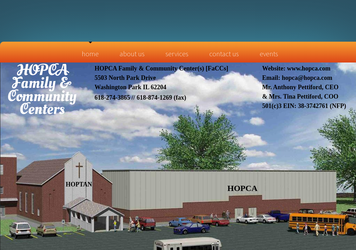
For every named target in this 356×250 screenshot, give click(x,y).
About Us (132, 53)
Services (176, 53)
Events (269, 53)
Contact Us (224, 53)
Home (90, 53)
